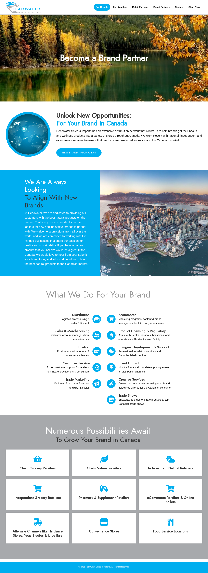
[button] (80, 152)
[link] (102, 7)
